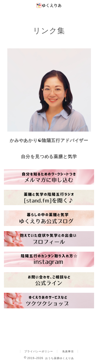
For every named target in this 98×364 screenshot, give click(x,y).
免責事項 (68, 351)
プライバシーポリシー (38, 351)
